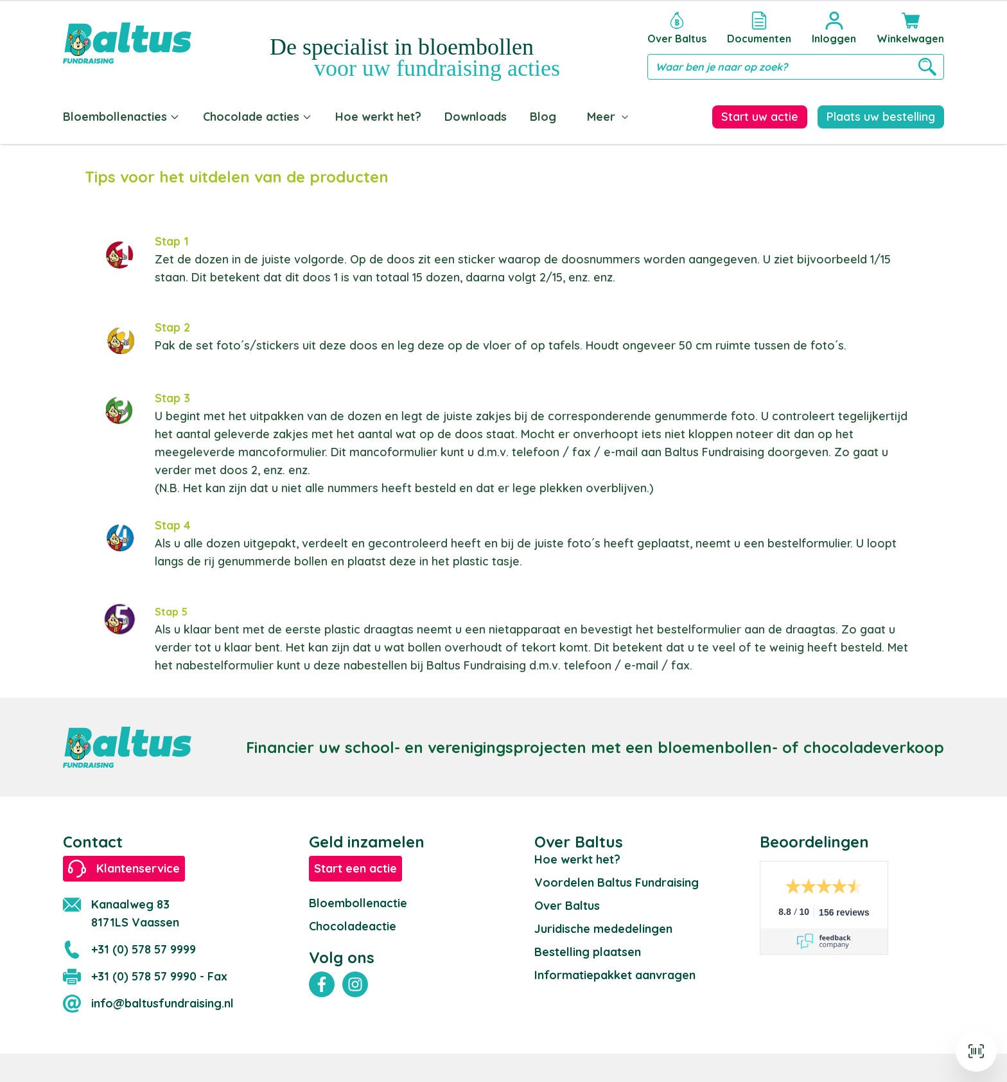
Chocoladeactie (352, 923)
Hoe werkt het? (378, 116)
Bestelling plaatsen (587, 949)
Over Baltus (567, 903)
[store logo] (127, 43)
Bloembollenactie (358, 900)
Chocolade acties (257, 116)
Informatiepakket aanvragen (615, 972)
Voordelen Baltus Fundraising (616, 880)
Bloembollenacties (121, 116)
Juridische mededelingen (603, 926)
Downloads (475, 116)
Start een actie (355, 865)
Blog (543, 116)
